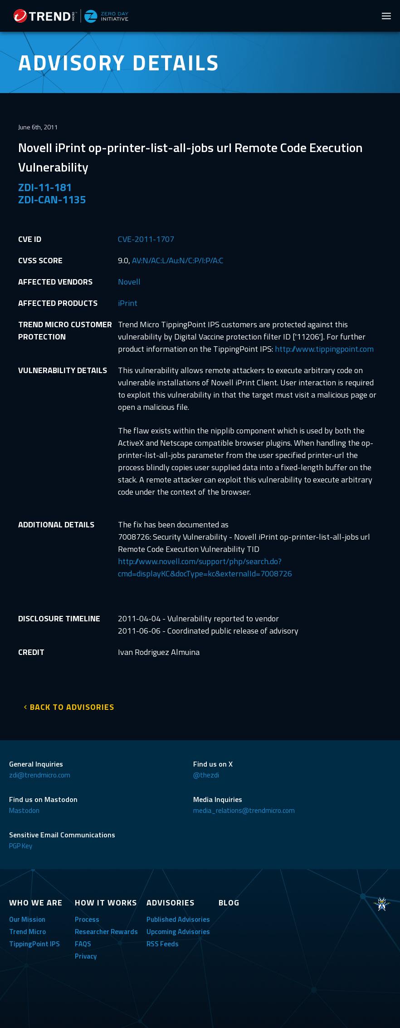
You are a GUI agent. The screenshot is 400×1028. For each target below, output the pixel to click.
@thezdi (206, 775)
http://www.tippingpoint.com (324, 349)
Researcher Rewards (106, 931)
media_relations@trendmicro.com (244, 810)
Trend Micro (27, 931)
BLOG (229, 902)
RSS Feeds (162, 944)
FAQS (83, 944)
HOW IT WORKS (106, 902)
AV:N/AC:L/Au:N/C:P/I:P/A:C (178, 260)
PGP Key (20, 846)
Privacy (86, 956)
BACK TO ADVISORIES (72, 707)
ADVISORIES (170, 902)
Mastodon (24, 810)
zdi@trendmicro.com (39, 775)
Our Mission (27, 919)
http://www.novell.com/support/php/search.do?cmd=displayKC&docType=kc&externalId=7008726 (205, 567)
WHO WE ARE (36, 902)
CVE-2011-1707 (146, 239)
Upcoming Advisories (178, 931)
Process (87, 919)
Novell (129, 281)
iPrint (127, 303)
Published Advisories (178, 919)
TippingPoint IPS (34, 944)
